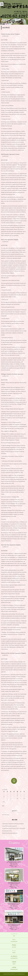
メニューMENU (14, 951)
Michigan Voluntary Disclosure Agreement (12, 374)
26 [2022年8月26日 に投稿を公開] (17, 798)
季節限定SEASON (14, 946)
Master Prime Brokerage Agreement (9, 833)
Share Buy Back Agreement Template (11, 545)
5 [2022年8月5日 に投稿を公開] (17, 793)
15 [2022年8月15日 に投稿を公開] (3, 796)
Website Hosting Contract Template (10, 34)
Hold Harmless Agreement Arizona (10, 154)
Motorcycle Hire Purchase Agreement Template (13, 653)
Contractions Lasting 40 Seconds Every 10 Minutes (13, 823)
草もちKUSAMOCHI (14, 940)
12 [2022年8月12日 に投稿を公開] (17, 795)
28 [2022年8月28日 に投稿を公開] (24, 798)
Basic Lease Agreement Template (9, 239)
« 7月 (3, 801)
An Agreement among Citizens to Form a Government (13, 828)
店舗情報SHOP (14, 962)
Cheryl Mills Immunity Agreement (9, 825)
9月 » (3, 805)
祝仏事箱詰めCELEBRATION (14, 957)
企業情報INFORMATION (14, 968)
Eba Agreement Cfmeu (7, 830)
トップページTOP (14, 935)
